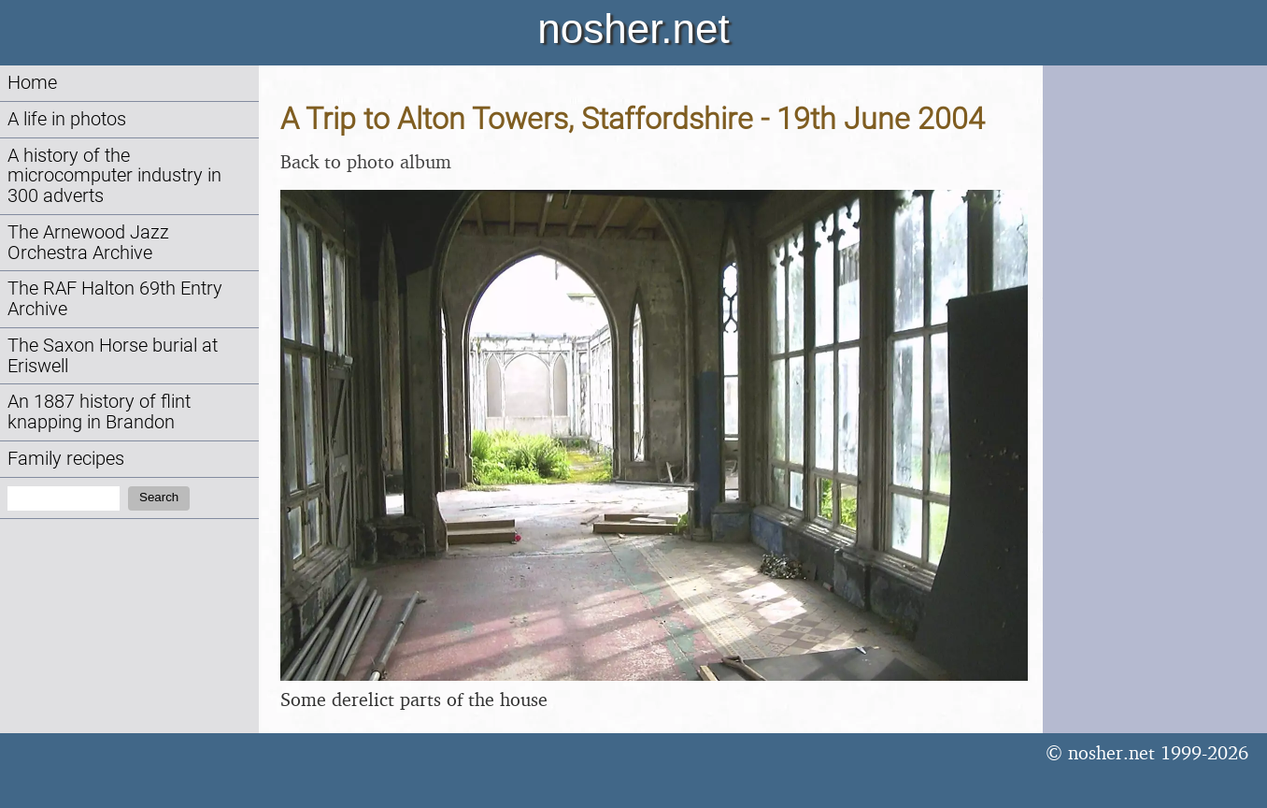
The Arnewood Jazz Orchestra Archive (88, 243)
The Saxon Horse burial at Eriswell (112, 356)
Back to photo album (365, 161)
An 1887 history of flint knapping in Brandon (99, 412)
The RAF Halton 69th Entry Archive (114, 299)
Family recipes (65, 458)
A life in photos (66, 119)
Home (32, 83)
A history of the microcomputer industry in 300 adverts (114, 176)
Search (158, 497)
